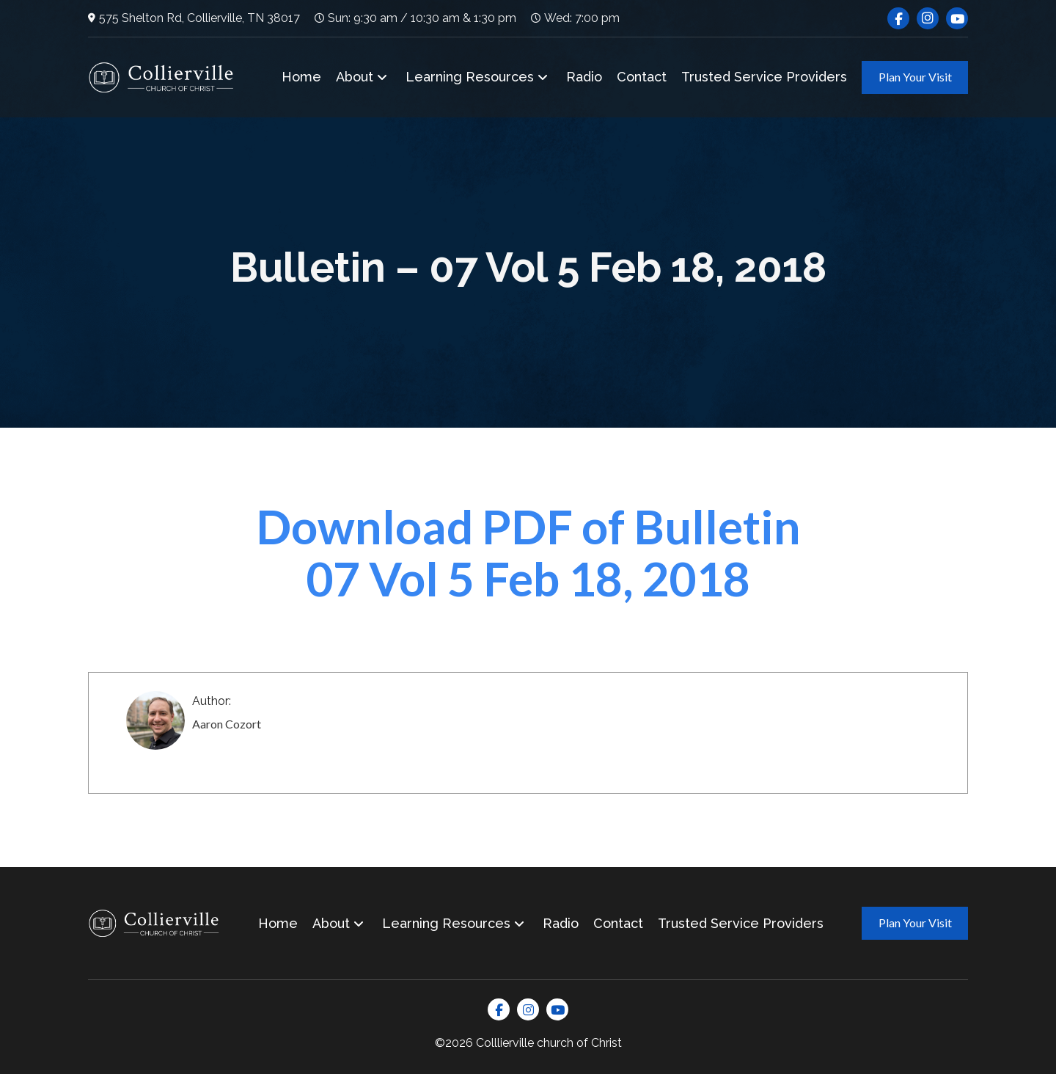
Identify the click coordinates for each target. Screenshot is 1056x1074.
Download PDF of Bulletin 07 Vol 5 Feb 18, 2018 (528, 552)
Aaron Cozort (226, 724)
